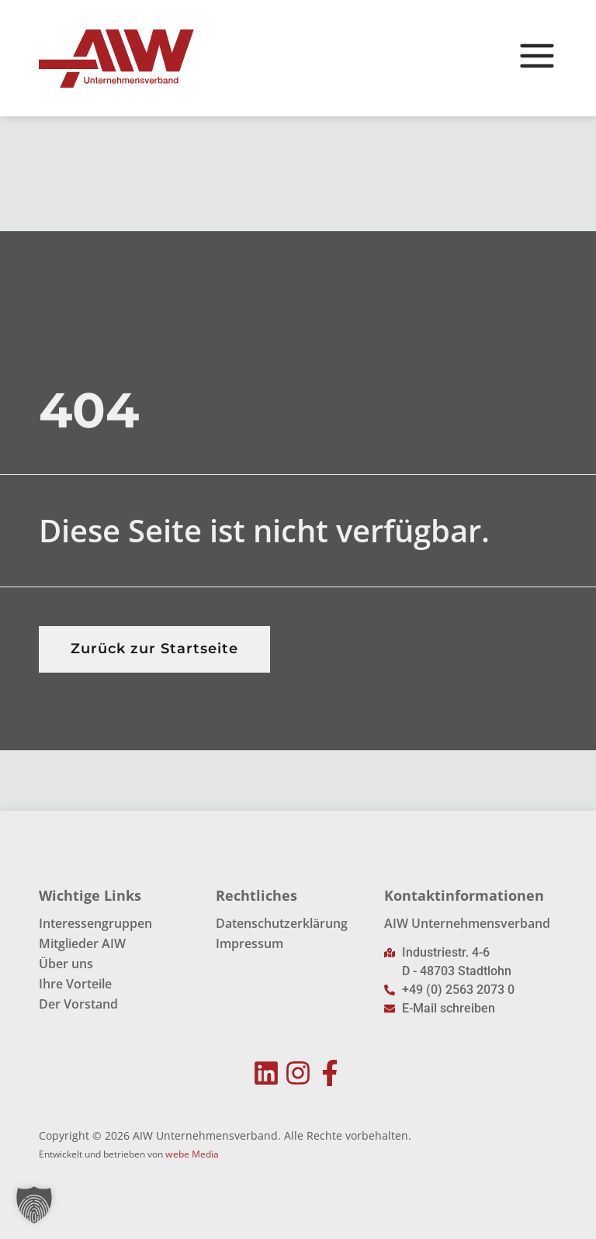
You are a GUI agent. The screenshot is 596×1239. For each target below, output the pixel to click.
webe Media (192, 1154)
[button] (34, 1205)
